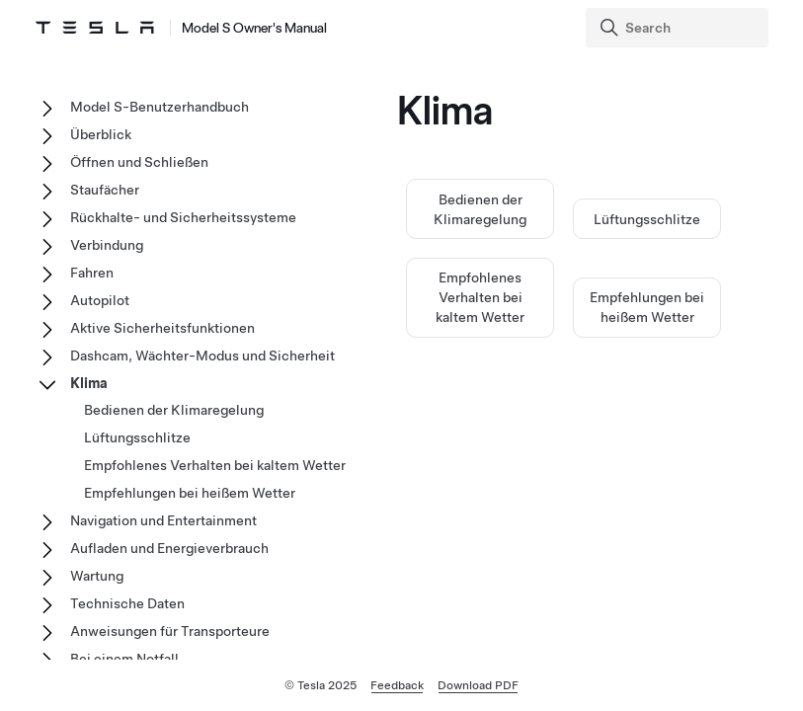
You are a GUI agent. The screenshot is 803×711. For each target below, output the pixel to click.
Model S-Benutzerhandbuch (159, 107)
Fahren (92, 272)
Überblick (100, 134)
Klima (89, 383)
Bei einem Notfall (124, 659)
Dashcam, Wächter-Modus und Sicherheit (202, 355)
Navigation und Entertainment (163, 520)
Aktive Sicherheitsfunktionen (162, 328)
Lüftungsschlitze (647, 219)
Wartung (96, 576)
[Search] (679, 28)
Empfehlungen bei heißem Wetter (189, 493)
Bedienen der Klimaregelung (174, 410)
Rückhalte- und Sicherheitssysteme (183, 217)
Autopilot (99, 300)
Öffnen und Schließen (139, 162)
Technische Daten (127, 603)
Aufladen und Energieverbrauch (169, 548)
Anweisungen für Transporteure (170, 631)
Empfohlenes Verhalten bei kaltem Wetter (480, 297)
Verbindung (106, 245)
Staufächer (104, 190)
